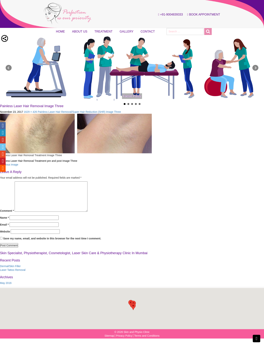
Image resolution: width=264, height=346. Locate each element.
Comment (7, 210)
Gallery (127, 31)
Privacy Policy (124, 335)
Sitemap (109, 335)
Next (255, 68)
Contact (148, 31)
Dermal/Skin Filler (10, 266)
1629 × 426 (30, 111)
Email (4, 224)
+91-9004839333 (169, 14)
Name (4, 217)
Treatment (103, 31)
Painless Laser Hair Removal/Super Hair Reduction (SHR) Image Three (79, 111)
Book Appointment (202, 14)
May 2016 (5, 282)
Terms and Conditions (146, 335)
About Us (80, 31)
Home (60, 31)
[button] (133, 306)
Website (5, 231)
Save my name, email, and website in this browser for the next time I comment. (52, 238)
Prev (9, 68)
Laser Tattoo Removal (12, 269)
